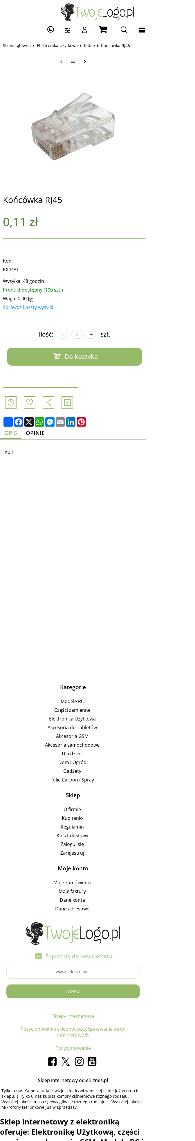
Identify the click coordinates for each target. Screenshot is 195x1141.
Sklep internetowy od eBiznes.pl (97, 1062)
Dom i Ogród (97, 763)
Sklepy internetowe (97, 1017)
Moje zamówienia (97, 883)
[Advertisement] (97, 535)
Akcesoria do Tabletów (96, 728)
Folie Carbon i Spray (96, 780)
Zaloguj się (96, 845)
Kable (93, 45)
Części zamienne (97, 711)
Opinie (42, 433)
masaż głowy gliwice (147, 1078)
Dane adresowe (97, 909)
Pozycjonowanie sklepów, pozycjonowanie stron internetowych (97, 1023)
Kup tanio (96, 819)
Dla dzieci (96, 754)
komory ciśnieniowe (38, 1078)
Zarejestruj (97, 854)
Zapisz (97, 992)
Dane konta (96, 901)
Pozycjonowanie (97, 1030)
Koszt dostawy (97, 836)
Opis (15, 433)
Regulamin (96, 827)
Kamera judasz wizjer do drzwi (58, 1072)
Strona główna (21, 45)
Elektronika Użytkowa (61, 45)
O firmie (96, 810)
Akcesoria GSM (96, 737)
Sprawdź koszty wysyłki (32, 307)
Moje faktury (96, 892)
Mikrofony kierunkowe (79, 1083)
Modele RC (96, 702)
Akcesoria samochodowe (96, 746)
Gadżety (97, 772)
